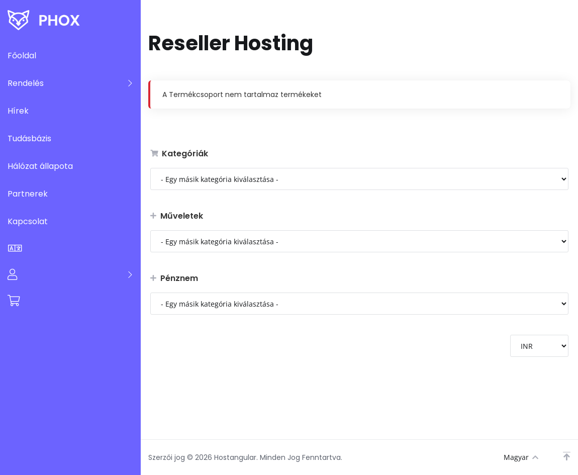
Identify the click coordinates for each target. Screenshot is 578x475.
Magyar (521, 457)
